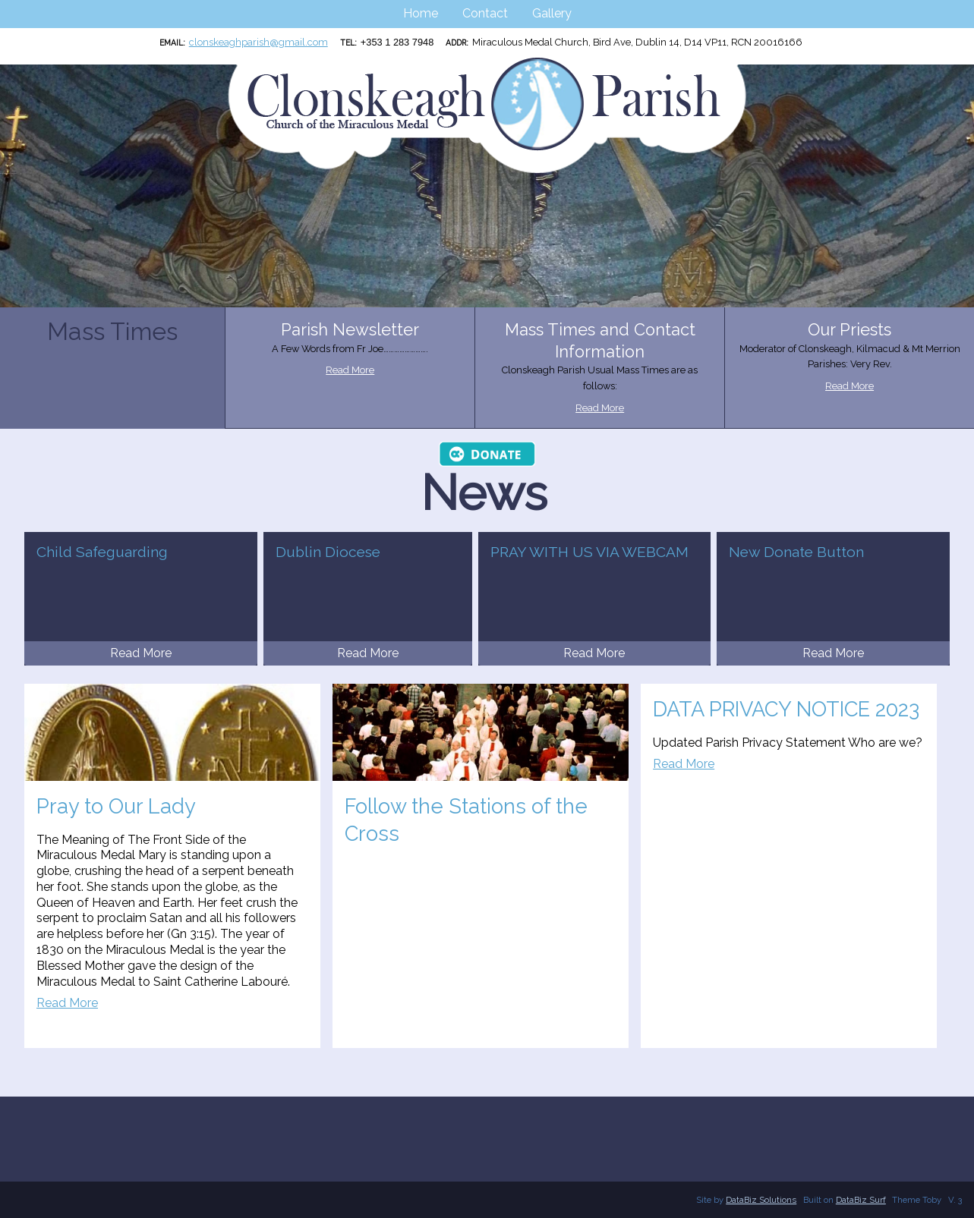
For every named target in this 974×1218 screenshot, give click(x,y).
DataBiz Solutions (761, 1199)
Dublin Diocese (328, 551)
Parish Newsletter (350, 329)
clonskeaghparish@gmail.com (258, 42)
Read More (350, 370)
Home (420, 13)
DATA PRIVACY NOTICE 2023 (786, 709)
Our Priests (849, 329)
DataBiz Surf (861, 1199)
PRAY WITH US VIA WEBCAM (589, 551)
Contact (485, 13)
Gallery (552, 13)
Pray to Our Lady (116, 806)
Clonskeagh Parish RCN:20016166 (8, 57)
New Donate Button (796, 551)
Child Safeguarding (102, 551)
